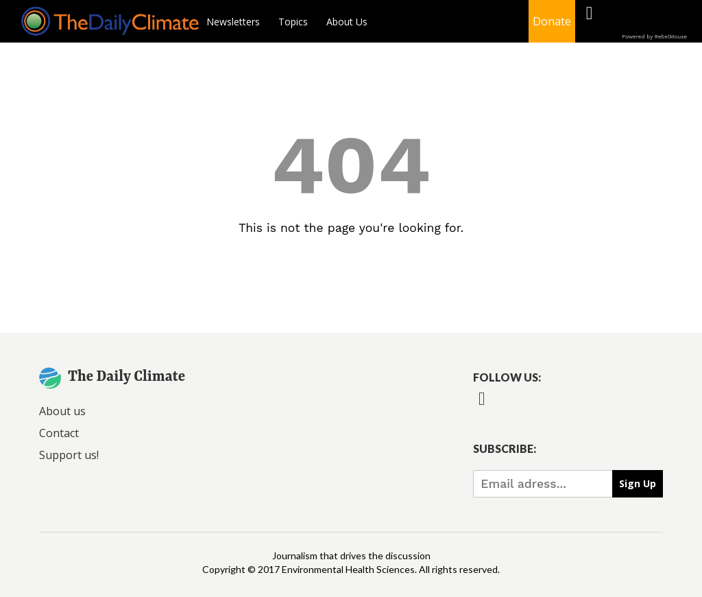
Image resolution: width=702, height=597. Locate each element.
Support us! (69, 455)
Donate (552, 21)
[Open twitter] (621, 22)
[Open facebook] (589, 22)
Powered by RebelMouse (654, 37)
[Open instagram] (653, 22)
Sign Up (637, 483)
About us (62, 411)
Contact (59, 433)
